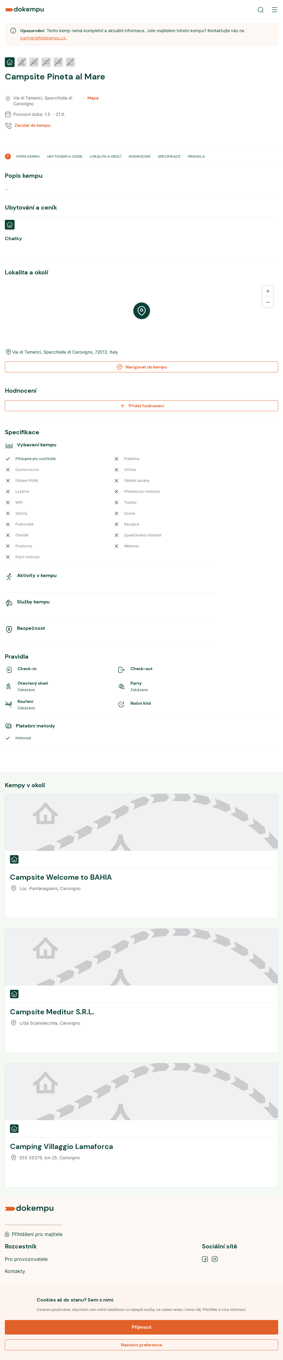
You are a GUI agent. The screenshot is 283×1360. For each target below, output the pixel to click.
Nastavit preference (141, 1345)
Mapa (91, 98)
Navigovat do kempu (141, 367)
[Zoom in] (267, 291)
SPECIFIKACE (169, 156)
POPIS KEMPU (28, 156)
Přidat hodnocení (141, 405)
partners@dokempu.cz (43, 37)
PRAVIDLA (196, 156)
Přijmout (142, 1327)
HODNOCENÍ (139, 156)
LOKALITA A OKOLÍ (105, 156)
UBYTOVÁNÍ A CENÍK (65, 156)
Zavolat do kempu (33, 125)
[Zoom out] (267, 302)
